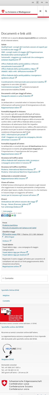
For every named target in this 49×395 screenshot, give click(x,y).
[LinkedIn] (7, 210)
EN (47, 2)
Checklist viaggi (23, 229)
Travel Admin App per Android (15, 249)
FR (42, 2)
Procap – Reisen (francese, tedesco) (16, 199)
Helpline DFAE (8, 354)
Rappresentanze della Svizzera (14, 173)
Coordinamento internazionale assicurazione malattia (23, 76)
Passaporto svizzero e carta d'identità (17, 90)
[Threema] (10, 210)
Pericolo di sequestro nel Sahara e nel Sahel (19, 222)
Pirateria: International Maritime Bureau (18, 164)
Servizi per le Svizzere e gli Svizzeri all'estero (20, 190)
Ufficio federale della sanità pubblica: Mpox (19, 63)
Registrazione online (11, 261)
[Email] (15, 210)
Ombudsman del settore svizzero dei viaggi (19, 196)
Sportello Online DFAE (10, 285)
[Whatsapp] (12, 210)
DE (33, 2)
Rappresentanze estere (11, 102)
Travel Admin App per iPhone (15, 247)
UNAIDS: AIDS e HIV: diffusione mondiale (18, 66)
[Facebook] (2, 210)
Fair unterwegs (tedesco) (12, 201)
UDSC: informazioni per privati (14, 129)
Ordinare (6, 235)
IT (37, 2)
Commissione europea (11, 81)
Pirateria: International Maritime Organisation (20, 166)
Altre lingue (9, 231)
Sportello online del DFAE (13, 321)
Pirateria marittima (10, 220)
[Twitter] (5, 210)
